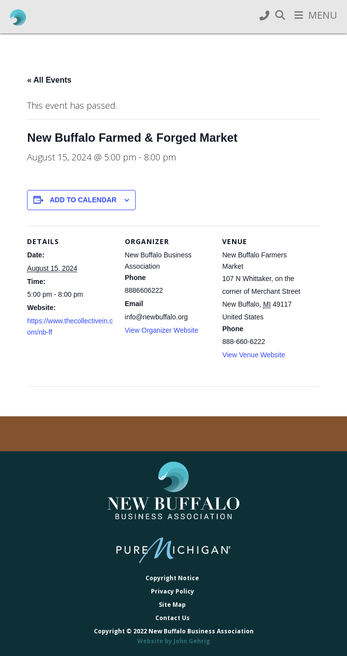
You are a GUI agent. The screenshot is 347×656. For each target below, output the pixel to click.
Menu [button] (322, 15)
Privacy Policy (172, 591)
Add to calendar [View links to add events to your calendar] (83, 200)
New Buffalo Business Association (18, 17)
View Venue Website (253, 355)
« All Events (49, 80)
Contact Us (172, 618)
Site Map (172, 604)
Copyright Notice (172, 578)
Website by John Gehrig (173, 641)
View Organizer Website (162, 330)
